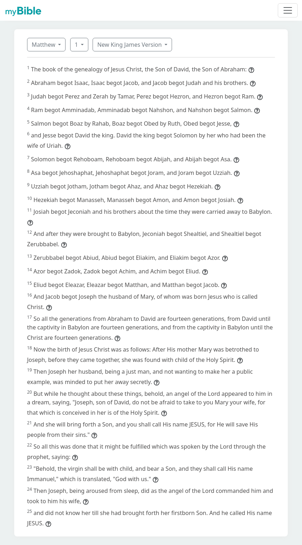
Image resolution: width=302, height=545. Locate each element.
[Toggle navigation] (288, 10)
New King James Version (130, 45)
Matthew (44, 45)
